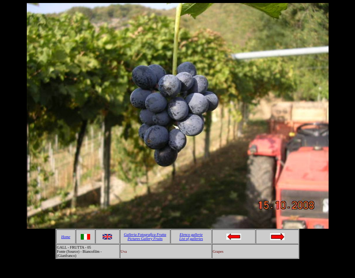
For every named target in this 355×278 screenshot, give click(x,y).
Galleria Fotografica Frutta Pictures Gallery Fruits (145, 236)
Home (65, 237)
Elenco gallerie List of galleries (191, 236)
